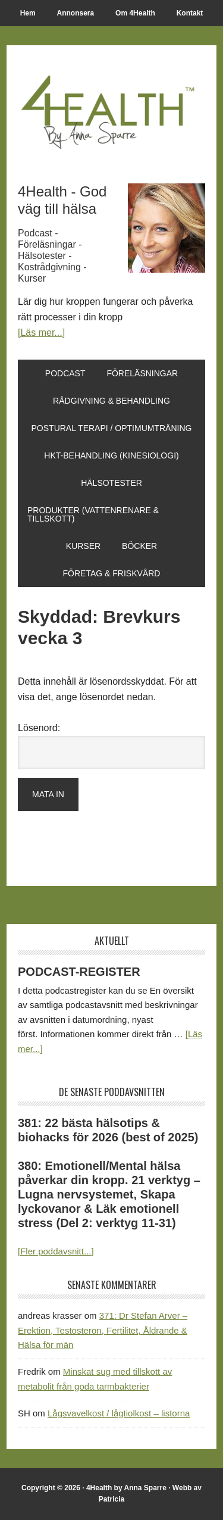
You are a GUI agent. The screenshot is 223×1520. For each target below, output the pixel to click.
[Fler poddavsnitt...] (56, 1251)
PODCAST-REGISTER (79, 971)
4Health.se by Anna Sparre (111, 110)
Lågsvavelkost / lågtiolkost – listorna (119, 1413)
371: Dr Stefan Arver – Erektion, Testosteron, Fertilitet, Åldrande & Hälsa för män (102, 1330)
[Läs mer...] (41, 332)
